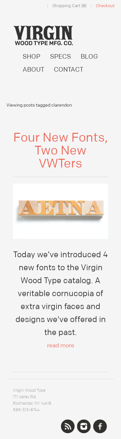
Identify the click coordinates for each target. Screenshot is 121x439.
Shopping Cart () (69, 5)
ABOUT (33, 69)
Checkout (105, 5)
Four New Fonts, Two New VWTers (60, 150)
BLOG (89, 56)
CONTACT (68, 69)
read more (60, 345)
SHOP (31, 56)
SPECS (60, 56)
